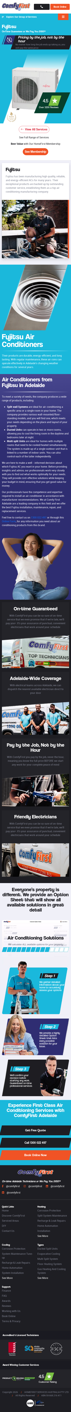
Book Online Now (35, 1155)
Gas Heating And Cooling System (51, 1271)
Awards (6, 1301)
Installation (43, 1231)
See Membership (35, 151)
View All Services (34, 129)
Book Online (60, 6)
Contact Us (8, 1231)
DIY (4, 1226)
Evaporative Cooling (48, 1254)
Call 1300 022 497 (35, 1143)
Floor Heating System (49, 1264)
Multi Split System (47, 1259)
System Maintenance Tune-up (17, 1255)
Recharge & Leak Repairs (51, 1220)
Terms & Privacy (11, 1321)
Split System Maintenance (52, 1215)
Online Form (9, 521)
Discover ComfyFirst (13, 1215)
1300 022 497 (38, 517)
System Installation (13, 1273)
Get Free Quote (35, 1130)
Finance (6, 1290)
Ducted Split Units (47, 1248)
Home (5, 1210)
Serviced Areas (10, 1220)
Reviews (6, 1306)
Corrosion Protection (49, 1210)
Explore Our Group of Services (19, 16)
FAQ (4, 1296)
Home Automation (47, 1226)
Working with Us (11, 1311)
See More (42, 1236)
